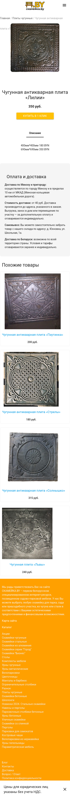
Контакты (8, 766)
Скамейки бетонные (14, 696)
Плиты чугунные (12, 692)
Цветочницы (10, 676)
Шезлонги (8, 700)
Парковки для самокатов (17, 731)
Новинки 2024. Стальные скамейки (24, 704)
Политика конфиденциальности (21, 778)
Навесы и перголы (13, 707)
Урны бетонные (11, 715)
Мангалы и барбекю (14, 680)
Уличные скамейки (14, 719)
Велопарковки (11, 672)
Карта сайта (9, 620)
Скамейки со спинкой (15, 723)
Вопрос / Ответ (11, 774)
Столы (6, 657)
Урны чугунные (11, 664)
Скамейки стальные (14, 641)
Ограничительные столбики (19, 684)
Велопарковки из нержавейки (20, 739)
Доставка (8, 770)
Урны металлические (15, 668)
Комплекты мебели (14, 661)
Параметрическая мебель (18, 746)
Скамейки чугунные (14, 637)
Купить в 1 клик (35, 115)
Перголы (7, 727)
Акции (6, 633)
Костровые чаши (12, 735)
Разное (6, 688)
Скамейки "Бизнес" (13, 653)
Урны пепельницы (13, 743)
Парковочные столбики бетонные (23, 711)
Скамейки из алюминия (16, 645)
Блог (5, 762)
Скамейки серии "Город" (17, 649)
